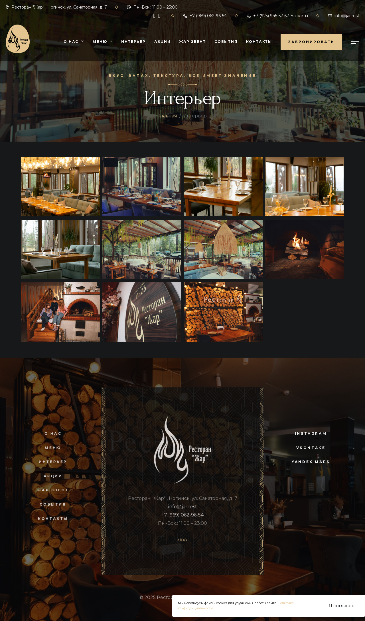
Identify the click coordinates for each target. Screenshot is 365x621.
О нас (71, 41)
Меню (100, 41)
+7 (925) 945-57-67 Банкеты (277, 15)
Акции (162, 41)
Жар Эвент (192, 41)
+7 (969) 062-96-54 (205, 15)
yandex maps (311, 462)
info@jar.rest (343, 15)
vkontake (311, 448)
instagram (311, 433)
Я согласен (342, 605)
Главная (168, 116)
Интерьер (133, 41)
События (226, 41)
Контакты (259, 41)
